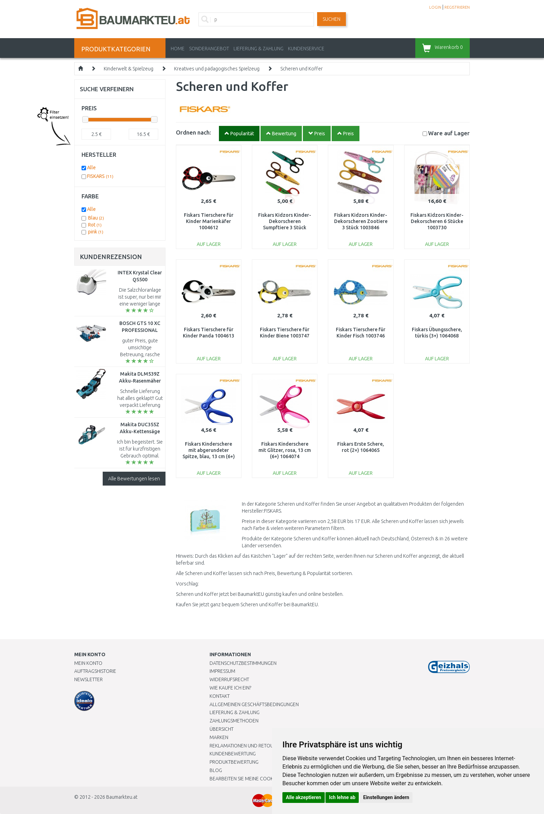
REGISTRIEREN (457, 7)
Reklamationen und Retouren (246, 745)
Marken (219, 737)
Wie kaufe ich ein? (230, 688)
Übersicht (221, 729)
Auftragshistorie (95, 671)
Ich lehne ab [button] (342, 797)
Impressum (222, 671)
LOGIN (435, 7)
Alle (91, 167)
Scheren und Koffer (301, 68)
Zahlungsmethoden (234, 720)
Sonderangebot (209, 48)
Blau (96, 218)
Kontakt (220, 696)
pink (95, 231)
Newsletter (88, 679)
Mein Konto (88, 663)
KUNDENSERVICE (306, 48)
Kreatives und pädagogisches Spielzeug (217, 68)
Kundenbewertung (233, 753)
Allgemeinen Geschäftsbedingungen (254, 704)
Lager (449, 133)
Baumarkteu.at (121, 797)
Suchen (331, 19)
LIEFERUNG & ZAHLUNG (258, 48)
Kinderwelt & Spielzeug (128, 68)
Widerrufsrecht (229, 679)
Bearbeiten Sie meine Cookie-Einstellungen (261, 778)
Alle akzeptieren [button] (303, 797)
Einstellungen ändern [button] (386, 797)
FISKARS (100, 176)
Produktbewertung (234, 762)
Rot (95, 225)
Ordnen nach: (193, 132)
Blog (216, 770)
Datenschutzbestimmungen (243, 663)
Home (178, 48)
